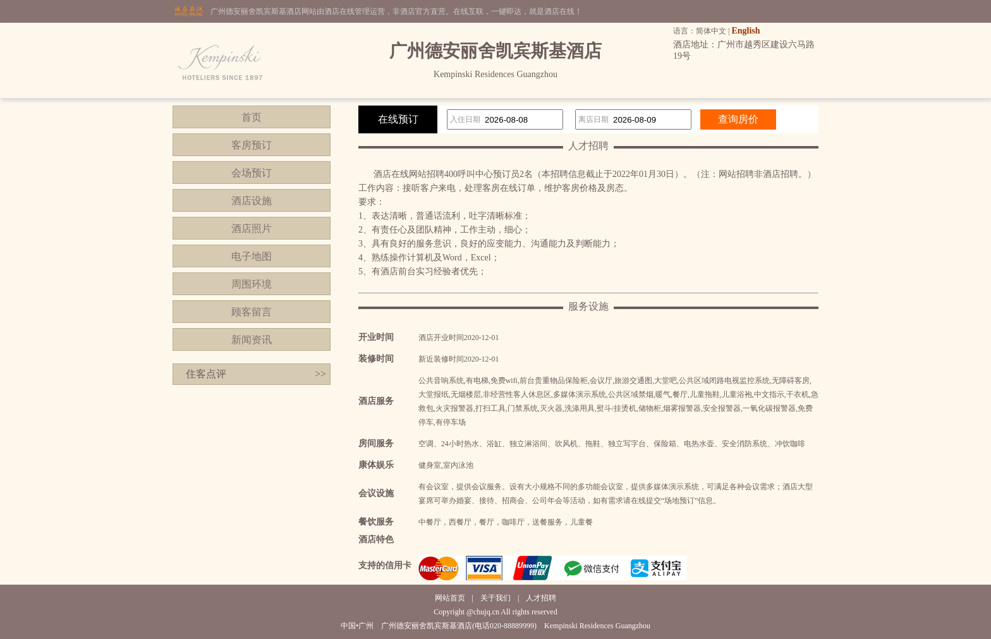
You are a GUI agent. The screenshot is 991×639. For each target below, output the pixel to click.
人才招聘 (541, 597)
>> (320, 373)
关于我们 (495, 597)
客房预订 (251, 145)
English (745, 30)
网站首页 (450, 597)
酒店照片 (251, 228)
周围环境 (251, 284)
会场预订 (251, 172)
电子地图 (251, 256)
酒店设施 (251, 200)
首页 (251, 117)
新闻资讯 (251, 339)
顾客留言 (251, 312)
